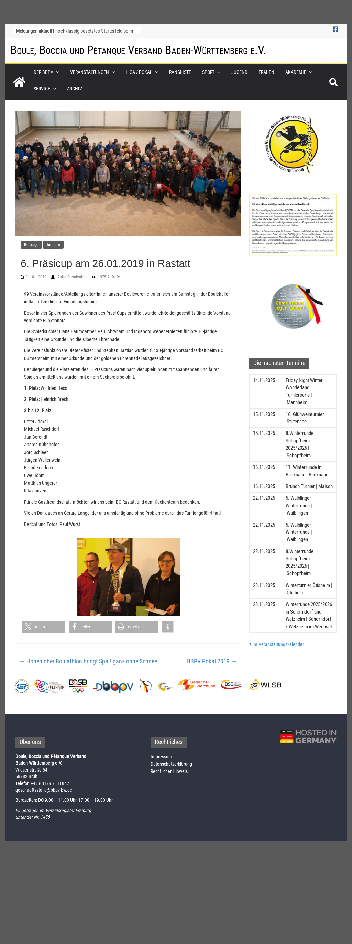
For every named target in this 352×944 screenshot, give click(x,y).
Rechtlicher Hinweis (169, 771)
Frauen (266, 72)
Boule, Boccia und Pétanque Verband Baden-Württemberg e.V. (138, 50)
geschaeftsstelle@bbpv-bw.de (43, 790)
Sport (208, 72)
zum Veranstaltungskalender (276, 644)
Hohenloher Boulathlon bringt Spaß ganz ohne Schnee (88, 660)
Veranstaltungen (89, 72)
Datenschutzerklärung (171, 763)
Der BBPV (43, 72)
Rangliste (180, 72)
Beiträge (31, 244)
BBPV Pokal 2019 (212, 660)
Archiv (74, 88)
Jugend (239, 72)
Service (42, 88)
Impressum (161, 756)
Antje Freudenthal (73, 276)
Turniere (53, 244)
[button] (43, 626)
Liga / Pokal (139, 72)
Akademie (295, 72)
